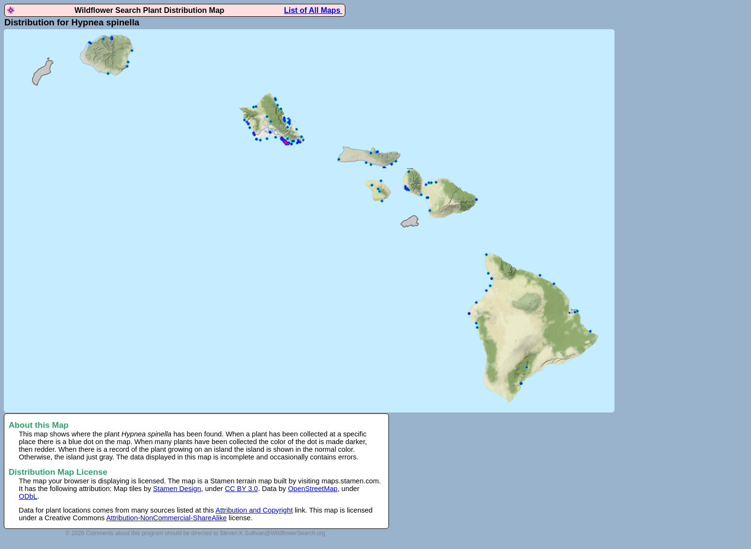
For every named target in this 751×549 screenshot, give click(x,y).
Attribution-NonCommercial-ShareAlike (166, 518)
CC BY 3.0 (241, 488)
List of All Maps (313, 10)
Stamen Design (177, 488)
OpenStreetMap (312, 488)
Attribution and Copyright (254, 510)
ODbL (28, 496)
